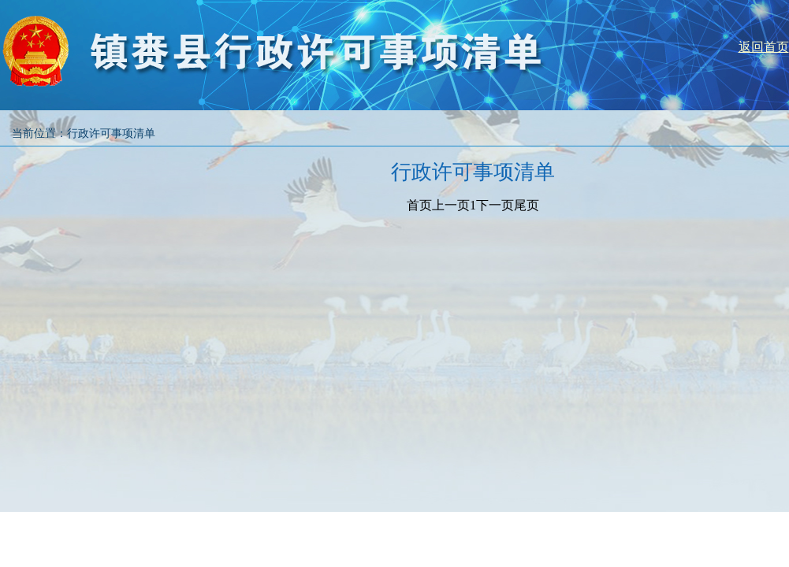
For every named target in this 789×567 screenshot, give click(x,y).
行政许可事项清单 (111, 133)
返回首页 (764, 47)
